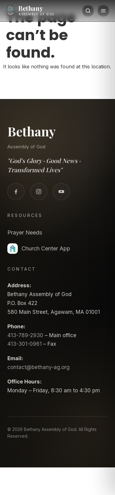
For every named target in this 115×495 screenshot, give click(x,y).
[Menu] (103, 11)
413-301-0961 (24, 344)
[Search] (88, 11)
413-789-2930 (25, 335)
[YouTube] (61, 191)
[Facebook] (16, 191)
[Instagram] (38, 191)
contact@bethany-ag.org (38, 367)
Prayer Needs (24, 232)
